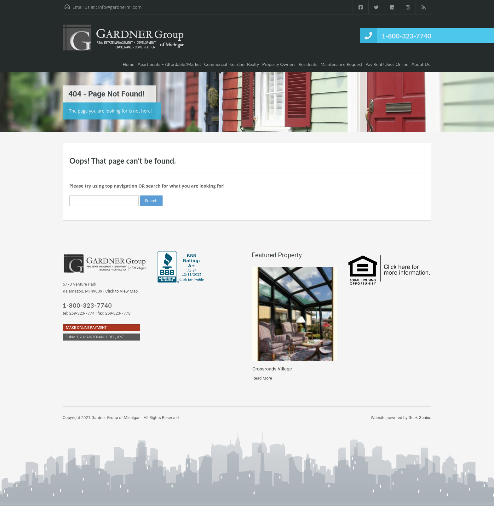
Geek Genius (420, 417)
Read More (262, 378)
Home (128, 64)
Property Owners (278, 64)
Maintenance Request (341, 64)
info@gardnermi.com (119, 7)
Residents (308, 64)
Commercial (215, 64)
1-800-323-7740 (406, 36)
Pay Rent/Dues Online (386, 64)
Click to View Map (121, 291)
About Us (420, 64)
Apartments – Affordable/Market (169, 64)
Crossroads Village (272, 369)
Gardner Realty (244, 64)
